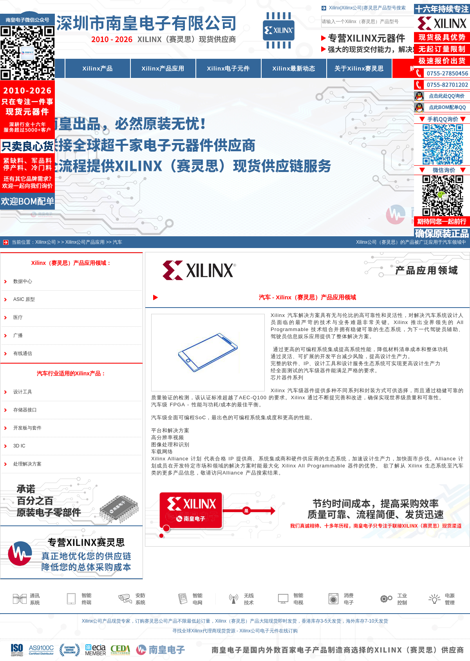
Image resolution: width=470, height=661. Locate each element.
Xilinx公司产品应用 (85, 242)
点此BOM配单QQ (447, 107)
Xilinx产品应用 (162, 68)
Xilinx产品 (97, 68)
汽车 (117, 242)
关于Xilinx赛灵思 (359, 68)
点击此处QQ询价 (447, 96)
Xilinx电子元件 (228, 68)
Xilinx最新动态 (293, 68)
